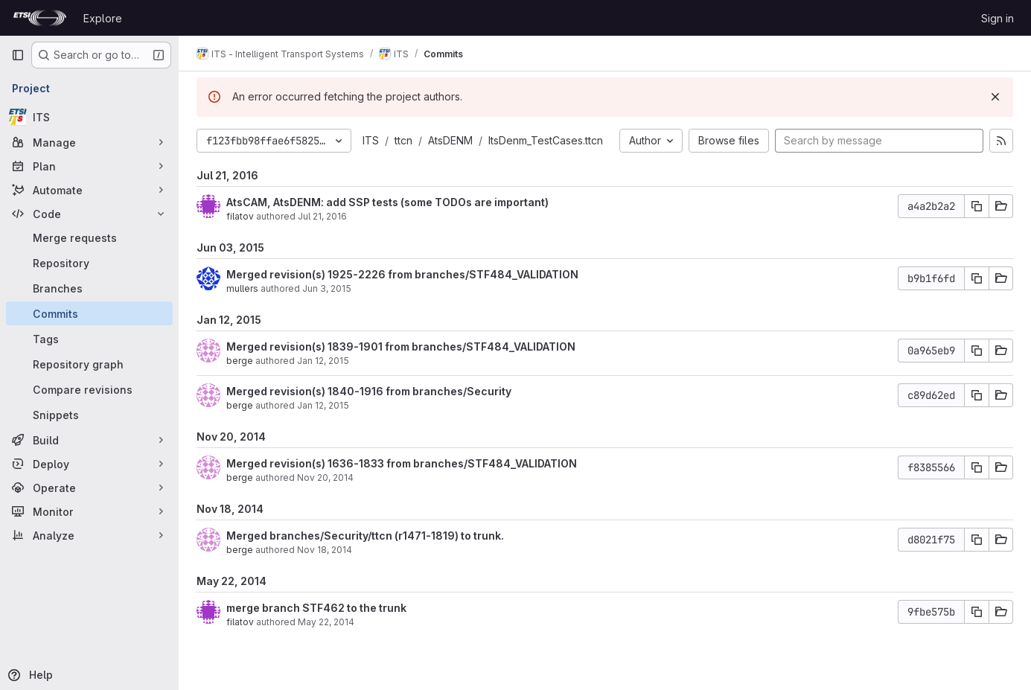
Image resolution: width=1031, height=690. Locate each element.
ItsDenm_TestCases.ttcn (545, 140)
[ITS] (89, 117)
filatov (240, 216)
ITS (371, 140)
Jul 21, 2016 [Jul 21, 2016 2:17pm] (322, 216)
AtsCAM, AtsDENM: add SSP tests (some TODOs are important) (387, 202)
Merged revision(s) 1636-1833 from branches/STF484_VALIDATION (401, 463)
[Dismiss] (995, 97)
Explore (102, 18)
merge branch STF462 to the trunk (316, 607)
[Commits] (89, 313)
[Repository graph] (89, 364)
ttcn (403, 140)
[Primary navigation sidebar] (18, 55)
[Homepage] (39, 18)
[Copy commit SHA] (977, 206)
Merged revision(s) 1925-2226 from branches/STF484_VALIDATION (402, 274)
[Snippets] (89, 415)
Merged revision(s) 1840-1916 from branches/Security (368, 391)
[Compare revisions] (89, 389)
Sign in (997, 18)
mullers (242, 288)
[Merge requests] (89, 237)
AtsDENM (450, 140)
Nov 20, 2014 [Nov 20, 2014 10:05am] (325, 477)
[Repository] (89, 263)
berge (239, 360)
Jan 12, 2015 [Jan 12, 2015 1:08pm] (323, 405)
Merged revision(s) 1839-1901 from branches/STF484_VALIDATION (400, 346)
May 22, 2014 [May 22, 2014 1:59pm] (326, 621)
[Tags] (89, 339)
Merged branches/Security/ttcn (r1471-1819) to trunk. (365, 535)
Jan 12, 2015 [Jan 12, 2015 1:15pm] (323, 360)
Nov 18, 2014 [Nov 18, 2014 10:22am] (324, 549)
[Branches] (89, 288)
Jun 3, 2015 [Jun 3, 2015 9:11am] (326, 288)
